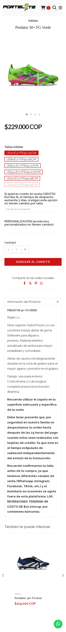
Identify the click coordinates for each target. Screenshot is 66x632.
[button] (27, 114)
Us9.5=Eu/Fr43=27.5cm (24, 172)
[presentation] (3, 575)
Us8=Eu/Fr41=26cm (21, 159)
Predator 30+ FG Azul (28, 598)
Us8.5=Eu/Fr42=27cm (23, 165)
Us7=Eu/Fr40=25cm (21, 153)
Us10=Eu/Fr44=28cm (22, 178)
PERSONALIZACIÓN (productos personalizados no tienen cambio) (29, 223)
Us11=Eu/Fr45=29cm (22, 184)
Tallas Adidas (13, 146)
